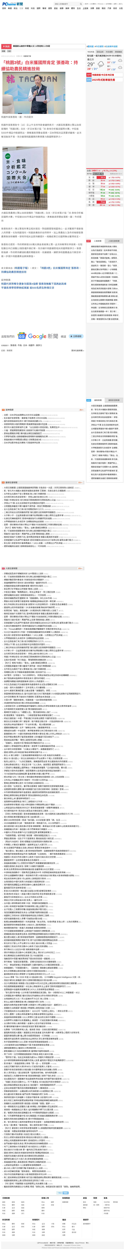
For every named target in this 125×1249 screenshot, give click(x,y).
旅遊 (98, 8)
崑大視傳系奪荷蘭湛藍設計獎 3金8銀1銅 (21, 817)
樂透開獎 (118, 52)
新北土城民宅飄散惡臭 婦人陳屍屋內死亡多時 (24, 1002)
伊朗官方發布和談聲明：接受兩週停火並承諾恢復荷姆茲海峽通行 (32, 771)
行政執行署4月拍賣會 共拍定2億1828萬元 (22, 1134)
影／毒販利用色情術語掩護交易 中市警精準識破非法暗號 (29, 1113)
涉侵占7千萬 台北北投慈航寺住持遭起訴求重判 (24, 503)
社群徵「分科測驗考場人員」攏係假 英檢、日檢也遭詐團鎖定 (31, 1030)
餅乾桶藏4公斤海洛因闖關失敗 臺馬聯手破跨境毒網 (26, 1051)
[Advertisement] (43, 373)
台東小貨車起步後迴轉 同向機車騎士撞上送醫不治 (26, 906)
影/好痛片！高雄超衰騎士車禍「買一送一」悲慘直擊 (27, 1063)
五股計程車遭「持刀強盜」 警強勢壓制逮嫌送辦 (25, 660)
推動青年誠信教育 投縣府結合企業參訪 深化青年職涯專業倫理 (31, 1039)
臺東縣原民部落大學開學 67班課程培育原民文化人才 (27, 974)
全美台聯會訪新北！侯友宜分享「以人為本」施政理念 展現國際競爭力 (34, 765)
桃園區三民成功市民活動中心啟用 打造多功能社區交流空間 (30, 857)
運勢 (50, 8)
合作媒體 (108, 4)
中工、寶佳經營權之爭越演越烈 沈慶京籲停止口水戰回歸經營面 (31, 965)
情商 (22, 1205)
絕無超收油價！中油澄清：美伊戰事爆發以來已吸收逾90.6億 (30, 731)
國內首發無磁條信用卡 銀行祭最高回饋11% (23, 421)
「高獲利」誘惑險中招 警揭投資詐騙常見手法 (24, 743)
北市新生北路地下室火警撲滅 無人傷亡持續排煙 (25, 494)
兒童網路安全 (70, 1243)
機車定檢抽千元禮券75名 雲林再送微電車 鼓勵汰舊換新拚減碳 (31, 537)
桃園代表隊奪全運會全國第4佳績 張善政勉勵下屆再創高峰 (33, 283)
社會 (21, 8)
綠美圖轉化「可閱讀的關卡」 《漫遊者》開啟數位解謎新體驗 (31, 968)
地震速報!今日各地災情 (103, 74)
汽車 (109, 8)
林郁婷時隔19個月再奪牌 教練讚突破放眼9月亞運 (25, 424)
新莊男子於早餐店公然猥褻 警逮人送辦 (21, 589)
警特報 (115, 1202)
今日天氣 (90, 52)
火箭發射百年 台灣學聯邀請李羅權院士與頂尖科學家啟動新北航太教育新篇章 (37, 706)
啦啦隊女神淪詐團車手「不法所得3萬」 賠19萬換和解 (27, 725)
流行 (22, 1213)
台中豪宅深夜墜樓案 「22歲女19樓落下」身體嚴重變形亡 (29, 749)
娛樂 (67, 8)
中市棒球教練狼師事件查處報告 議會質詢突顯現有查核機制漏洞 (31, 792)
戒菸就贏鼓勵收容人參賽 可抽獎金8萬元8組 (23, 919)
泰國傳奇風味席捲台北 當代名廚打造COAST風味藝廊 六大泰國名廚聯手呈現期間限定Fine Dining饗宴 (48, 694)
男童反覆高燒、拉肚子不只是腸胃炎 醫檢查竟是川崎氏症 (29, 839)
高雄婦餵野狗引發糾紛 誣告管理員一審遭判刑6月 (25, 583)
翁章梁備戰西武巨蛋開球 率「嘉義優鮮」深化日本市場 (28, 598)
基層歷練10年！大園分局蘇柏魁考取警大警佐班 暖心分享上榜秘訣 (33, 734)
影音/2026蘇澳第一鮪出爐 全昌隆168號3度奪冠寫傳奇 (27, 891)
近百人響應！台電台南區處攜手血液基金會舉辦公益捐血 (28, 1014)
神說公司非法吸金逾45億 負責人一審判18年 (23, 900)
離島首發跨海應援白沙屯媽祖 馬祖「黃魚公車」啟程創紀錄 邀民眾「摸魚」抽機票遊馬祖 (43, 1187)
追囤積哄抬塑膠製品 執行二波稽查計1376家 (23, 802)
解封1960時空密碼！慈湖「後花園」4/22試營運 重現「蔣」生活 (32, 820)
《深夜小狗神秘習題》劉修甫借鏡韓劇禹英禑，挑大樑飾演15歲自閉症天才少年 (38, 814)
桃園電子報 (27, 56)
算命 (84, 1202)
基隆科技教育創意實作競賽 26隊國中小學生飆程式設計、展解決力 (33, 1005)
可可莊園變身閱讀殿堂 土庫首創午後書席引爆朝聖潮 (27, 931)
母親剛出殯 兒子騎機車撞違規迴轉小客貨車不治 (25, 672)
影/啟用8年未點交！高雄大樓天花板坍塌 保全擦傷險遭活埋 (29, 894)
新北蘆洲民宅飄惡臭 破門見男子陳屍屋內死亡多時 (26, 1094)
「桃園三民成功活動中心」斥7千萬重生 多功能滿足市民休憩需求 (32, 1082)
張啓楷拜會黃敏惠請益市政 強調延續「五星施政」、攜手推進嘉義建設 (34, 854)
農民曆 (90, 47)
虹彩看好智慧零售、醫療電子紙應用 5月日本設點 (25, 418)
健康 (61, 8)
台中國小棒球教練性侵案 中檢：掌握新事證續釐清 (26, 903)
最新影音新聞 (113, 400)
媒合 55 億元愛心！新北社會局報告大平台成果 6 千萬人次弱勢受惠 (33, 758)
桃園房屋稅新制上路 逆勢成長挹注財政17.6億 (24, 1180)
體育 (73, 8)
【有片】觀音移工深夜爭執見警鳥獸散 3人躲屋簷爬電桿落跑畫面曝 (33, 1128)
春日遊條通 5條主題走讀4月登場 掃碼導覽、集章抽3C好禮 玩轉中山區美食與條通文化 (41, 826)
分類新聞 (6, 1198)
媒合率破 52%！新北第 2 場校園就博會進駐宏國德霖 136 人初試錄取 (34, 777)
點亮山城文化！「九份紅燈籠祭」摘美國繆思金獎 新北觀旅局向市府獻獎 (35, 761)
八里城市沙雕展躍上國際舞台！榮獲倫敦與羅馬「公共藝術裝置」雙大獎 (35, 768)
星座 (56, 8)
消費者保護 (60, 1243)
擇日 (84, 1208)
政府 (115, 8)
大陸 (121, 8)
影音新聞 (6, 1220)
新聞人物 (45, 1198)
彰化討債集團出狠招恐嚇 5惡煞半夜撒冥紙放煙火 (25, 971)
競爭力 (39, 345)
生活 (79, 8)
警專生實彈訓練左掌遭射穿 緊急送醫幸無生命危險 (26, 795)
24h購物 (93, 4)
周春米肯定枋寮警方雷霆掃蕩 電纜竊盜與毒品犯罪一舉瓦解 (30, 601)
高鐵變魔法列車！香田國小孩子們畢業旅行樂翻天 (25, 829)
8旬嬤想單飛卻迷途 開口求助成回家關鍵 (21, 703)
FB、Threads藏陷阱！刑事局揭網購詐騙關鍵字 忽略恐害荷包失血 (32, 629)
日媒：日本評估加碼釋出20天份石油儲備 (22, 415)
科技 (33, 8)
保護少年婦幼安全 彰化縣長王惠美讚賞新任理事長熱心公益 (30, 500)
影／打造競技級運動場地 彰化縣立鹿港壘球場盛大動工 (28, 531)
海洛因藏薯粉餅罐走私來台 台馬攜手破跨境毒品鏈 (26, 912)
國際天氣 (107, 1211)
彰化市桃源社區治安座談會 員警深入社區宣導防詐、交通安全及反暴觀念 (35, 604)
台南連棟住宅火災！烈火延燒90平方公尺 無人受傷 (26, 999)
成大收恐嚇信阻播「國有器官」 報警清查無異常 (25, 1171)
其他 (22, 1227)
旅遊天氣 (107, 1208)
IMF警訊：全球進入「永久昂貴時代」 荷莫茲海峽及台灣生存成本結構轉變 (36, 675)
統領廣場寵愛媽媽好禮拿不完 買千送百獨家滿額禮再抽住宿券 (31, 940)
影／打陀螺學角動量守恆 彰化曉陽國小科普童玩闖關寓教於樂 (31, 1116)
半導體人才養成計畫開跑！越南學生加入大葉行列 (25, 845)
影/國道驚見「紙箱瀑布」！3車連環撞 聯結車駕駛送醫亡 (28, 715)
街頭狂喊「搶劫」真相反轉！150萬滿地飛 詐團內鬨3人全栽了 (31, 611)
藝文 (73, 1227)
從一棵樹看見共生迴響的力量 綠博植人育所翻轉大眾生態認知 (31, 1107)
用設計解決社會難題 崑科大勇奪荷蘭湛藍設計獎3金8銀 (28, 980)
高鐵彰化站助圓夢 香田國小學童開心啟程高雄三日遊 (27, 1008)
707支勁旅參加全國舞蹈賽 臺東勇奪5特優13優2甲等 (27, 774)
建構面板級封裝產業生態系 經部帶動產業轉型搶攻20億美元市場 (32, 934)
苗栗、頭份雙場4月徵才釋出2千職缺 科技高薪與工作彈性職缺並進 (33, 525)
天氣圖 (106, 1213)
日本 (25, 345)
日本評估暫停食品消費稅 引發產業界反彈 (22, 443)
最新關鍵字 (86, 1224)
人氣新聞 (93, 241)
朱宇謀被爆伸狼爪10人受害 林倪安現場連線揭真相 (26, 1042)
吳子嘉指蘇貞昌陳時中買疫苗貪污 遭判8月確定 (24, 678)
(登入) (121, 4)
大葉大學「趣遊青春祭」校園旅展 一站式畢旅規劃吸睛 (28, 700)
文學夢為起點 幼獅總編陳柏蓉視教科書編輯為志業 (26, 437)
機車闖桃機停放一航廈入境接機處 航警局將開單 (25, 928)
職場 (44, 8)
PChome (100, 4)
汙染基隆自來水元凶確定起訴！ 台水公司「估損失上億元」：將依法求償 (35, 1011)
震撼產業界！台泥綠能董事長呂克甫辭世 (21, 860)
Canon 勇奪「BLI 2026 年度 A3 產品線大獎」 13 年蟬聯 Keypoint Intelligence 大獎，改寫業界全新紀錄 (49, 977)
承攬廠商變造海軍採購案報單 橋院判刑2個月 (23, 586)
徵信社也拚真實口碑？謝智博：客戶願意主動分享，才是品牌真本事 (33, 721)
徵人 (87, 1243)
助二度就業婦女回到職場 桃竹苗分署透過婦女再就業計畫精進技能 (32, 1177)
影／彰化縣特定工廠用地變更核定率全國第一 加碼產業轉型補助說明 (33, 1122)
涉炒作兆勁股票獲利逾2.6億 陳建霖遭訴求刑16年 (25, 1174)
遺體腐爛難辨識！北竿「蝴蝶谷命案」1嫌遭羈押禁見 (27, 728)
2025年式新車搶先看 (103, 79)
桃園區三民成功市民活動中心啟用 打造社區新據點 (26, 946)
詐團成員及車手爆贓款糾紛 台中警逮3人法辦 (23, 574)
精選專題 (65, 1202)
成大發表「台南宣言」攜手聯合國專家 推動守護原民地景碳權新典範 (33, 786)
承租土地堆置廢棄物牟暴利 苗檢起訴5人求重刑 (24, 1140)
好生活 (74, 1224)
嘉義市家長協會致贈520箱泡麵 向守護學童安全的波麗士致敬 (30, 1070)
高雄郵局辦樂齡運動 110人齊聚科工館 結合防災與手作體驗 (30, 1017)
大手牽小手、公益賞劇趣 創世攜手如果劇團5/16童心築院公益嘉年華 (33, 515)
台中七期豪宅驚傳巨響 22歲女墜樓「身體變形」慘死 (27, 691)
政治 (15, 8)
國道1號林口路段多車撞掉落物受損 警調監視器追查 (26, 1153)
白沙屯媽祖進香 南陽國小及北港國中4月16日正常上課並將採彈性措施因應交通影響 (40, 983)
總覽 (63, 1224)
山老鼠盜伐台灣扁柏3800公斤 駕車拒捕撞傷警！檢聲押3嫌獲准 (31, 808)
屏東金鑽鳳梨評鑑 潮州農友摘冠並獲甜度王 (23, 433)
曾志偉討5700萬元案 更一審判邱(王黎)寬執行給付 (26, 1150)
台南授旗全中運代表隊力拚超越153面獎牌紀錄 (24, 882)
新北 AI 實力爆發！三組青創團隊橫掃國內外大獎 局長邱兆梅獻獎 (32, 755)
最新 (3, 1202)
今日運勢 (99, 47)
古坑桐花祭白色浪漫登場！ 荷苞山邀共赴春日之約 (26, 497)
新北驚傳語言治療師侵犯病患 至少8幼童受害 (23, 956)
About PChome (80, 1243)
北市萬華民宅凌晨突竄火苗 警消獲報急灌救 (23, 709)
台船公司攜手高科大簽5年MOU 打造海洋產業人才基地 (27, 1067)
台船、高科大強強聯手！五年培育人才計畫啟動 (24, 688)
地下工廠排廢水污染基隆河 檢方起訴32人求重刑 (25, 1147)
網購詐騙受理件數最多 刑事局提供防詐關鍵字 (24, 580)
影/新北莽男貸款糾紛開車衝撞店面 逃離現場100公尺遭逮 (29, 869)
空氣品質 (100, 52)
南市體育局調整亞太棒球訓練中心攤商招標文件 (24, 885)
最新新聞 (94, 400)
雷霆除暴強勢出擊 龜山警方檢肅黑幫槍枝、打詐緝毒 (27, 1036)
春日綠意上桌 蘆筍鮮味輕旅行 (17, 798)
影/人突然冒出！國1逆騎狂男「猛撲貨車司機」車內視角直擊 (30, 1073)
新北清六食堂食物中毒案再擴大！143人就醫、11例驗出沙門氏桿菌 (33, 543)
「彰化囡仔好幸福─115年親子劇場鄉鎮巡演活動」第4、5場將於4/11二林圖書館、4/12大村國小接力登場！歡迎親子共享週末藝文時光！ (63, 993)
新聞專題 (66, 1198)
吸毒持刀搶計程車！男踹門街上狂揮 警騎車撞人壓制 (27, 534)
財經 (27, 8)
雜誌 (103, 8)
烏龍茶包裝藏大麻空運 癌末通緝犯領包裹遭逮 (24, 1156)
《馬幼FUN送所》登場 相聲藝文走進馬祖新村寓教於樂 (28, 842)
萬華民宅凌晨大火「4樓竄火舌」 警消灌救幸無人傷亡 (27, 712)
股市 (86, 4)
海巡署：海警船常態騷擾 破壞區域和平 (21, 1131)
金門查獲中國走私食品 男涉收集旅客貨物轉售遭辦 (26, 1144)
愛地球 (74, 1232)
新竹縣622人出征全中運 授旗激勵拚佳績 (21, 949)
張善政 (13, 345)
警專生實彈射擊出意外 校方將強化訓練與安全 (24, 783)
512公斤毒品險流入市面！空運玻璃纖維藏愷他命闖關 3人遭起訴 (32, 632)
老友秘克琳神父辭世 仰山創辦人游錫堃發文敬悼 (25, 879)
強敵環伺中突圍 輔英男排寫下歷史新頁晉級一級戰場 (27, 959)
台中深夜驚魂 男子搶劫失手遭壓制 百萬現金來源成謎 (27, 697)
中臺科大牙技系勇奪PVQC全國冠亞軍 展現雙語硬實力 (27, 832)
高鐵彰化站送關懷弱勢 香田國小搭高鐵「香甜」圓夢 (27, 1103)
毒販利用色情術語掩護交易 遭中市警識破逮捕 (24, 1119)
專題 (10, 8)
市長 (20, 345)
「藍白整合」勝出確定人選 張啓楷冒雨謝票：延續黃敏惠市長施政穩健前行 (36, 851)
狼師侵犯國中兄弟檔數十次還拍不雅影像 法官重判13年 (28, 1097)
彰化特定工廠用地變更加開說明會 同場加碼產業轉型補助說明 (31, 1100)
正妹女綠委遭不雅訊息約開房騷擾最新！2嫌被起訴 (26, 1088)
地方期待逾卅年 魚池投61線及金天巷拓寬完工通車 (26, 811)
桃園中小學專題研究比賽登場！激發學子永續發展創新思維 (29, 746)
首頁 (4, 8)
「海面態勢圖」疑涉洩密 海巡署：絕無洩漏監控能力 (27, 835)
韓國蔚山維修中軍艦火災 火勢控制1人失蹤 (31, 46)
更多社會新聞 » (77, 350)
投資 (63, 1229)
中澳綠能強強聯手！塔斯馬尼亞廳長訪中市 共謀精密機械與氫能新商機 (34, 872)
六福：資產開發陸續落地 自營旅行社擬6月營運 (24, 430)
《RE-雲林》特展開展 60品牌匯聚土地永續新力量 (25, 1184)
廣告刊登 (52, 1243)
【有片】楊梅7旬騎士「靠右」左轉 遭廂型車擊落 (25, 528)
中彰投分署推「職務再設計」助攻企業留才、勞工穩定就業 (29, 592)
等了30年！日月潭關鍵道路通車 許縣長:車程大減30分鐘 (28, 1054)
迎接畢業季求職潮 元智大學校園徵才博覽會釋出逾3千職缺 (29, 805)
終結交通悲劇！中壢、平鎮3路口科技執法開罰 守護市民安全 (30, 718)
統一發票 (96, 1205)
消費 (92, 8)
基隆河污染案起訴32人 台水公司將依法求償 (23, 897)
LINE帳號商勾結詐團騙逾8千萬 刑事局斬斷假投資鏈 (26, 1045)
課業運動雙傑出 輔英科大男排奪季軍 (20, 1048)
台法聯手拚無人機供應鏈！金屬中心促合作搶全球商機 (27, 1023)
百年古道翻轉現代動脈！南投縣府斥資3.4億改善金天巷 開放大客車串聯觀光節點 (39, 875)
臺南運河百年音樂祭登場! (15, 888)
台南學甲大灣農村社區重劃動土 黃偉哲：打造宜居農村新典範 (31, 1020)
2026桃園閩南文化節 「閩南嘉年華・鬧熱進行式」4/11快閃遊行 (32, 823)
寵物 (22, 1202)
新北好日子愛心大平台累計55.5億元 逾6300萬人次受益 (28, 943)
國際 (38, 8)
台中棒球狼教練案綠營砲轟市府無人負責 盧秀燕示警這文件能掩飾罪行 (34, 1060)
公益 (73, 1229)
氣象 (105, 1198)
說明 (115, 4)
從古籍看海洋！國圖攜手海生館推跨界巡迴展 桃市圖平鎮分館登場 (32, 1079)
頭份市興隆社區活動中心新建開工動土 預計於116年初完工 (29, 953)
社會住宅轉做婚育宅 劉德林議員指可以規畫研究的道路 (28, 518)
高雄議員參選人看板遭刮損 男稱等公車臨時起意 (25, 1162)
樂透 (94, 1202)
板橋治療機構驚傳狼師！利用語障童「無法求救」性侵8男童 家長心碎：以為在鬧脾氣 (41, 922)
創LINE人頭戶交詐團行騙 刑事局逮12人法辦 (23, 1168)
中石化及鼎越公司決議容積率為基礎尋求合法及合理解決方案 (30, 684)
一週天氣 (107, 1205)
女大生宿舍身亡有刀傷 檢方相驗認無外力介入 (24, 509)
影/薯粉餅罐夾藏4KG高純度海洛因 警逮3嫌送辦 (24, 1026)
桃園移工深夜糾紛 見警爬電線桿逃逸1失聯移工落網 (26, 916)
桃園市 (32, 345)
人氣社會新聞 (113, 241)
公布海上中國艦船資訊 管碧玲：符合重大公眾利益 (26, 780)
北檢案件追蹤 (111, 47)
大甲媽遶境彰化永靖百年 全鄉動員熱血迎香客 (24, 522)
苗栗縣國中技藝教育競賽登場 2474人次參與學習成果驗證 (29, 989)
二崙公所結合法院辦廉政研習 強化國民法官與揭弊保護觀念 (30, 512)
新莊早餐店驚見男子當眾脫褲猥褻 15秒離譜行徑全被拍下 (29, 737)
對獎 (95, 1198)
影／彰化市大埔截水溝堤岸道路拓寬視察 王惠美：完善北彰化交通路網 (34, 491)
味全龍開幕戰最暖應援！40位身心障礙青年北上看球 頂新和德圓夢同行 (35, 986)
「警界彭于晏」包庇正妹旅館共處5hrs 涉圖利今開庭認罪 (29, 1057)
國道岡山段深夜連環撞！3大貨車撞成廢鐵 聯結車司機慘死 (29, 607)
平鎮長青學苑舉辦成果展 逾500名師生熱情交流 (27, 287)
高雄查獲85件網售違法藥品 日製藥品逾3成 (22, 440)
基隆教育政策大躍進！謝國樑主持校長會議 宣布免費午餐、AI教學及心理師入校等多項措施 (43, 1033)
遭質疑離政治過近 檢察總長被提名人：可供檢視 (25, 546)
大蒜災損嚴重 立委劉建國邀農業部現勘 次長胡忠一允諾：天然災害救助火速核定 (39, 488)
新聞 (3, 51)
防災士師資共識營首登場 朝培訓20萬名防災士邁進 (26, 1137)
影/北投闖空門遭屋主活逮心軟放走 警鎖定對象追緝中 (27, 848)
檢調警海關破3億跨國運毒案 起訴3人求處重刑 (24, 681)
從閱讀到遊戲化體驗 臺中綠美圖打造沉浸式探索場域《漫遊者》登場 (33, 789)
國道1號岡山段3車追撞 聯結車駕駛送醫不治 (23, 752)
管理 (63, 1232)
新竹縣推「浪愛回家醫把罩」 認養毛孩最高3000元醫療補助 (30, 962)
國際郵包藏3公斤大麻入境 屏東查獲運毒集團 (23, 1159)
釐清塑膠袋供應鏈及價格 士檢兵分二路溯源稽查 (25, 925)
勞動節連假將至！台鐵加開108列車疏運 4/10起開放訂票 (28, 1091)
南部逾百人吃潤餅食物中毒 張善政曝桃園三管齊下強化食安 (30, 1076)
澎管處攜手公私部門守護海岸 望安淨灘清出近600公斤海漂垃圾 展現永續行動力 (38, 540)
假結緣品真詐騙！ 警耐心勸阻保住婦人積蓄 (23, 740)
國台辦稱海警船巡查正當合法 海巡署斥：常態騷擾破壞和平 (30, 1085)
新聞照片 (36, 1220)
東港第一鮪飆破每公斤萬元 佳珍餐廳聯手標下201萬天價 (28, 1110)
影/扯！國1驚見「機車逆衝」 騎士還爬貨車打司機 (25, 1125)
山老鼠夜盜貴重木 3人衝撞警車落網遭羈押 (22, 1165)
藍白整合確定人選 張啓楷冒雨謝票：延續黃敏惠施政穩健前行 (31, 937)
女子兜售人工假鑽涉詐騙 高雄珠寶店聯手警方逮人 (26, 909)
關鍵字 (86, 1220)
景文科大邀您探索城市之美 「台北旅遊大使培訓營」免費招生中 (31, 427)
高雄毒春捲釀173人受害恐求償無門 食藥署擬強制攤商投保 (29, 863)
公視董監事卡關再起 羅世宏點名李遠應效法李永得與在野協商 (31, 996)
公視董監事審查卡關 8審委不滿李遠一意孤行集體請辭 (27, 506)
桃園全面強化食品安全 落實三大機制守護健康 (24, 866)
